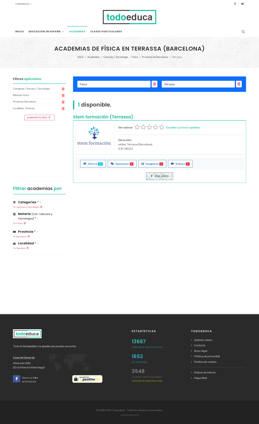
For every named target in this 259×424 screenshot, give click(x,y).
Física (135, 56)
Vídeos (180, 163)
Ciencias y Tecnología (115, 56)
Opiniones (122, 163)
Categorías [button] (27, 202)
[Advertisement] (39, 153)
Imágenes (152, 163)
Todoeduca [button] (23, 4)
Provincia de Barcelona (155, 56)
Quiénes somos (203, 339)
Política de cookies (205, 361)
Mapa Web (200, 378)
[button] (39, 215)
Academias (93, 56)
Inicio (80, 56)
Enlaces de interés (205, 372)
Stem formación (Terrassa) (103, 117)
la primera (183, 127)
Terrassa (21, 248)
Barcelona (21, 236)
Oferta (93, 163)
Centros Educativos (147, 347)
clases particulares (147, 378)
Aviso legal (200, 350)
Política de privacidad (207, 356)
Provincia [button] (25, 231)
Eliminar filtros (39, 117)
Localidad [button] (26, 243)
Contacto (199, 345)
